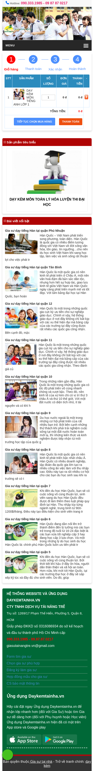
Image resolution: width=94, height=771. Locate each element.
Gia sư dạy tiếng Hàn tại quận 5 (27, 552)
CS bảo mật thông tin (23, 683)
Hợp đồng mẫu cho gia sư (27, 677)
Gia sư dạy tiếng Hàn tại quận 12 (28, 303)
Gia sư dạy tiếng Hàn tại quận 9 (27, 413)
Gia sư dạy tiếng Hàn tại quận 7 (27, 486)
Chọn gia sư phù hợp (23, 663)
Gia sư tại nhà (40, 761)
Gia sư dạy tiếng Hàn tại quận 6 (27, 519)
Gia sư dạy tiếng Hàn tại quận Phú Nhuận (35, 230)
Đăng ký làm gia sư (22, 670)
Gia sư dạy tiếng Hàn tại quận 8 (27, 449)
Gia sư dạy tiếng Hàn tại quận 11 (28, 340)
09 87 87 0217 (56, 3)
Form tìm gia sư (19, 656)
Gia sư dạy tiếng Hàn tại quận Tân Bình (33, 267)
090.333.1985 (31, 3)
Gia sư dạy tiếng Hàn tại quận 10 (28, 376)
